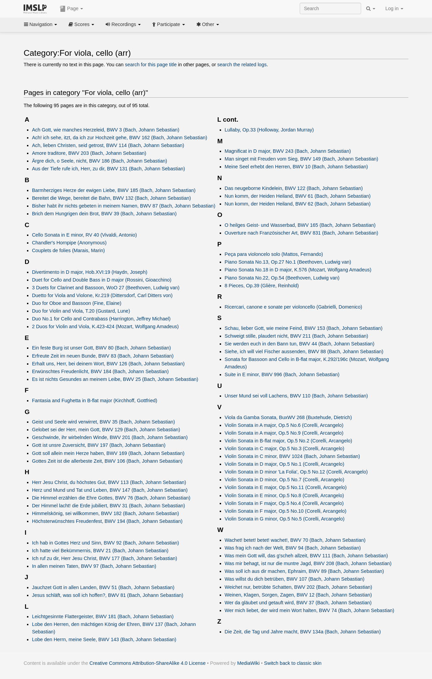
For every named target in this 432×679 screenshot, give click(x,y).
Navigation (40, 24)
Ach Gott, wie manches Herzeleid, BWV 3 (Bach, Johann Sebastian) (106, 129)
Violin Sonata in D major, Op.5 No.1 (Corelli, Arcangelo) (284, 464)
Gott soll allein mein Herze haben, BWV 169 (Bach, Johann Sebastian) (108, 453)
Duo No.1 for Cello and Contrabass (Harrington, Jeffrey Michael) (101, 318)
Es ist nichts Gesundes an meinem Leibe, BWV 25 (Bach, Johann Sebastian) (115, 379)
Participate (168, 24)
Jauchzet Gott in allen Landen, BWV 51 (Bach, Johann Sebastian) (103, 587)
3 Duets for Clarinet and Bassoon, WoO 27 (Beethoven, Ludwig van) (106, 287)
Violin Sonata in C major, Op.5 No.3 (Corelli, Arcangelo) (284, 448)
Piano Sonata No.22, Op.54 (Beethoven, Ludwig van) (282, 278)
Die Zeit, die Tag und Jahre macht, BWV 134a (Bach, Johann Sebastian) (303, 631)
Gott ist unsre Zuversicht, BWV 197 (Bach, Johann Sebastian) (99, 445)
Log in (394, 8)
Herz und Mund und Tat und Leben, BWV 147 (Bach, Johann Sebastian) (110, 490)
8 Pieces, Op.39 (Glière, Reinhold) (262, 285)
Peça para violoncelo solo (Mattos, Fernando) (274, 254)
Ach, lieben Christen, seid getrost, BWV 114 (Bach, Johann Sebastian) (108, 145)
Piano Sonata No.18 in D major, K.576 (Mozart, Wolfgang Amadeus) (298, 269)
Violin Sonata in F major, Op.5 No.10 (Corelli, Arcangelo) (286, 511)
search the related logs (242, 64)
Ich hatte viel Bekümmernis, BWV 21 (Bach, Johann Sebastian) (100, 550)
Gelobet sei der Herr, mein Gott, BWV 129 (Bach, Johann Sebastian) (106, 429)
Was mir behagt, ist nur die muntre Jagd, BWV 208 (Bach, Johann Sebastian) (308, 563)
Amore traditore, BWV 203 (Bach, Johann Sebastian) (89, 153)
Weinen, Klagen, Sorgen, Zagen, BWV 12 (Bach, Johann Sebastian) (298, 595)
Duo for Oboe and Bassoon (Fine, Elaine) (77, 303)
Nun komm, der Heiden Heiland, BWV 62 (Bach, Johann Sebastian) (298, 204)
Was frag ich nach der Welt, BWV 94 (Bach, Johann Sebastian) (293, 548)
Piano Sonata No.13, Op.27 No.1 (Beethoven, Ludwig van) (288, 262)
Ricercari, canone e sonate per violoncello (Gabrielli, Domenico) (293, 307)
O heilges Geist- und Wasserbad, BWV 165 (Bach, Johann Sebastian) (300, 225)
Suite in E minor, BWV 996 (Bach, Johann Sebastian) (282, 374)
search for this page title (151, 64)
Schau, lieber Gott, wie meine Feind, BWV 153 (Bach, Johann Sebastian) (304, 328)
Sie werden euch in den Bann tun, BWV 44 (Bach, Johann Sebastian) (300, 343)
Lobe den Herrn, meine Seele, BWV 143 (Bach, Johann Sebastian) (104, 639)
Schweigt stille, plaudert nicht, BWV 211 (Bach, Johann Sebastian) (296, 336)
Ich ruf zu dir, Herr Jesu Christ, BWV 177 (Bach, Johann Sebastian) (104, 558)
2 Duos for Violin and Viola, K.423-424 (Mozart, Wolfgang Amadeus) (105, 326)
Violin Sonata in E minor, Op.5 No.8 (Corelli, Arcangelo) (284, 495)
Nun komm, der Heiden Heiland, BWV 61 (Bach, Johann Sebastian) (298, 196)
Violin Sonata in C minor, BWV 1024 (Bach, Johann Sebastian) (292, 456)
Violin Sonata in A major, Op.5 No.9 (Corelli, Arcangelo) (284, 433)
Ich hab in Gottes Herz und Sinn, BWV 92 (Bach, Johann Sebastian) (105, 542)
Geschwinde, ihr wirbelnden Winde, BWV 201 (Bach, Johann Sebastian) (110, 437)
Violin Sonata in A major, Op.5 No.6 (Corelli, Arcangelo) (284, 425)
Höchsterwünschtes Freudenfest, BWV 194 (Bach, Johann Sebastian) (107, 521)
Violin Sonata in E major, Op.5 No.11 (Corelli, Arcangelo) (286, 487)
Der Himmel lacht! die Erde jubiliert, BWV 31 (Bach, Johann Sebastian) (108, 505)
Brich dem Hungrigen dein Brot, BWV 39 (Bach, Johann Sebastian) (104, 213)
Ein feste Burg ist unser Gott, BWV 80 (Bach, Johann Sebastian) (101, 347)
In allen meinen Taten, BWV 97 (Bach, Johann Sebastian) (94, 566)
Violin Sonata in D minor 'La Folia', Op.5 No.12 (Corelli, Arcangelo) (296, 472)
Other (207, 24)
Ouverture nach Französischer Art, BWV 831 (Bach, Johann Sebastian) (301, 233)
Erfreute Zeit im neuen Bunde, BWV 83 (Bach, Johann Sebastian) (103, 356)
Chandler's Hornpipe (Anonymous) (69, 242)
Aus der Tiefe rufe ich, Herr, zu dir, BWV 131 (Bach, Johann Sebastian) (108, 168)
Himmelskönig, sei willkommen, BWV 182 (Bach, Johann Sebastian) (105, 513)
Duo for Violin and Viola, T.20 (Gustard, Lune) (81, 311)
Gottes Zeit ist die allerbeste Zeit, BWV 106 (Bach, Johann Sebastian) (107, 461)
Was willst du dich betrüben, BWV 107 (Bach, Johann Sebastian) (294, 579)
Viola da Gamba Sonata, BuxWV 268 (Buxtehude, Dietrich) (288, 417)
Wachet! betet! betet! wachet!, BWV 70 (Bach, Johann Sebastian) (295, 540)
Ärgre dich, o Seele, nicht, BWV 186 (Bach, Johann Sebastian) (99, 161)
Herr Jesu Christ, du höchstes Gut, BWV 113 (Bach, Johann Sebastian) (109, 482)
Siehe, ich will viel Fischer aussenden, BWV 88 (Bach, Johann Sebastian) (304, 351)
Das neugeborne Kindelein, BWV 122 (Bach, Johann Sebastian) (294, 188)
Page (71, 9)
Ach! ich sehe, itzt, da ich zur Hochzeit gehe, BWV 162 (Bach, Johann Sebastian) (119, 137)
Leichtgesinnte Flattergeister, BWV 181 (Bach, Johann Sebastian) (103, 616)
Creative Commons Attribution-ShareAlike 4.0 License (147, 663)
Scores (81, 24)
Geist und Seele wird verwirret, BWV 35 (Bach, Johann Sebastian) (103, 422)
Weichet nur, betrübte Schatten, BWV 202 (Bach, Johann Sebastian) (298, 587)
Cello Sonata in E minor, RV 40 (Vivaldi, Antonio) (84, 235)
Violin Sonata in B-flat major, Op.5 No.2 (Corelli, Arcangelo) (288, 440)
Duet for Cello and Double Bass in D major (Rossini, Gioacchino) (101, 280)
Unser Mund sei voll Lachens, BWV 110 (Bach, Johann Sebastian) (296, 395)
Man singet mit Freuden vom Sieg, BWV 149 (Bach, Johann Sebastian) (301, 159)
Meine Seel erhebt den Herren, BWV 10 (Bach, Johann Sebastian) (296, 166)
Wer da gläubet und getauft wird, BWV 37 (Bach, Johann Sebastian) (298, 602)
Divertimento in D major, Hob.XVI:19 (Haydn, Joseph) (89, 272)
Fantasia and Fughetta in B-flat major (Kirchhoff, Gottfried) (94, 400)
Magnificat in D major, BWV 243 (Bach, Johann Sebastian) (288, 151)
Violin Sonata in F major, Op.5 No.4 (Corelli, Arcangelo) (284, 503)
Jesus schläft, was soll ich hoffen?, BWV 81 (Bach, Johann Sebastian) (107, 595)
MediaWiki (248, 663)
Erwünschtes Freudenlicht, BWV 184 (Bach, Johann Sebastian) (100, 371)
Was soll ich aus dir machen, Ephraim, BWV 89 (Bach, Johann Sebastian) (304, 571)
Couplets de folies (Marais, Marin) (68, 250)
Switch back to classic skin (292, 663)
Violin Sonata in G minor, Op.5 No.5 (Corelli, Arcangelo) (285, 519)
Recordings (123, 24)
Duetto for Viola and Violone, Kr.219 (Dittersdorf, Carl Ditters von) (102, 295)
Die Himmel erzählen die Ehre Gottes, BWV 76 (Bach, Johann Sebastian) (111, 498)
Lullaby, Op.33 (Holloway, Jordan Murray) (269, 129)
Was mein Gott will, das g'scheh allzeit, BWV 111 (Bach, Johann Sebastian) (306, 555)
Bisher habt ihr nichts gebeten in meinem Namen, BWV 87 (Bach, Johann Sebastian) (123, 206)
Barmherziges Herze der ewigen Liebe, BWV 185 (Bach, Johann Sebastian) (114, 190)
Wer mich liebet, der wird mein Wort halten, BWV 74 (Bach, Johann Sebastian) (310, 610)
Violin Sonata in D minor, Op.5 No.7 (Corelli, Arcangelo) (284, 479)
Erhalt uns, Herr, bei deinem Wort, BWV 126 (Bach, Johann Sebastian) (108, 363)
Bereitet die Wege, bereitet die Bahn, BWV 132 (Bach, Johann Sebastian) (111, 198)
